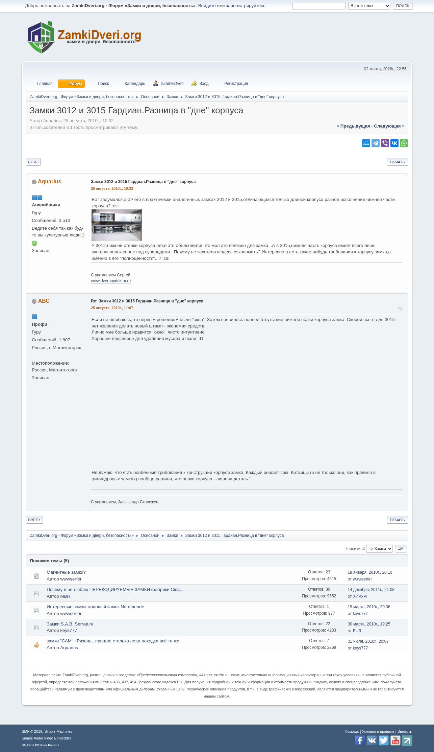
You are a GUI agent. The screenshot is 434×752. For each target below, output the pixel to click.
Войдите (207, 5)
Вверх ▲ (405, 731)
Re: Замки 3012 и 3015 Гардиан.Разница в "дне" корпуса (147, 301)
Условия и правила (378, 731)
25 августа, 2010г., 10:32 (112, 188)
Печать (397, 162)
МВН (65, 596)
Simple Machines (58, 731)
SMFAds (28, 745)
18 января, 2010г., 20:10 (370, 572)
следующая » (389, 126)
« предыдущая (353, 126)
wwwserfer (70, 579)
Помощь (351, 731)
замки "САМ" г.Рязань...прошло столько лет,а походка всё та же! (113, 640)
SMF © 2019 (32, 731)
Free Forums (50, 745)
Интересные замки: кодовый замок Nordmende (95, 606)
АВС (44, 301)
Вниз (33, 162)
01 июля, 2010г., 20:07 (368, 641)
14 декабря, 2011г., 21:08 (371, 589)
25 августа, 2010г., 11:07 (112, 308)
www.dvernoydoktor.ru (111, 280)
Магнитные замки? (66, 572)
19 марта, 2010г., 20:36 (369, 607)
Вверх (34, 520)
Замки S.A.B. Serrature (70, 623)
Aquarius (49, 181)
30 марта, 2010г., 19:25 (369, 624)
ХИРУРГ (360, 596)
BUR (357, 631)
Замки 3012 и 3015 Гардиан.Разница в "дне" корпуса (143, 181)
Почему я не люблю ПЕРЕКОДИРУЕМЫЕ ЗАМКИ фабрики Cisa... (115, 589)
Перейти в (354, 548)
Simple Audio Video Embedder (46, 738)
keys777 (360, 613)
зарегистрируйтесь (245, 5)
